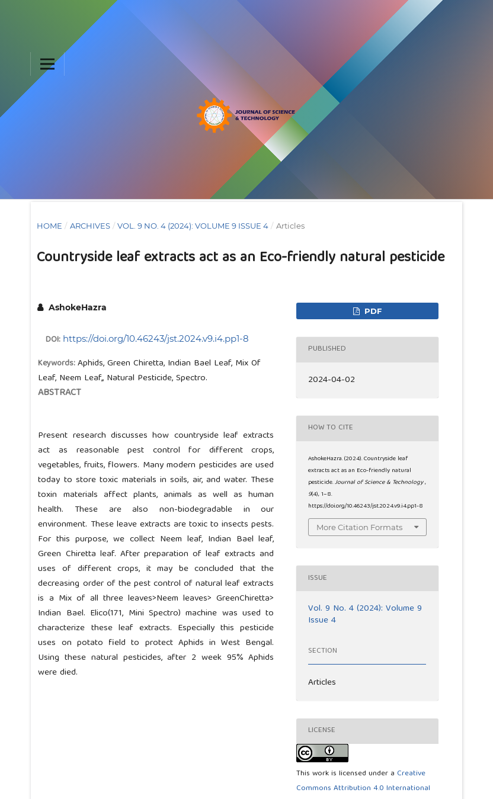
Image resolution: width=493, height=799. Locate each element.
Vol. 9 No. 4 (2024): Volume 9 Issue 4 (192, 225)
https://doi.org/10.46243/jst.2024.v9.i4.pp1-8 (156, 338)
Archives (90, 225)
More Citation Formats (359, 527)
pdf (372, 311)
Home (49, 225)
